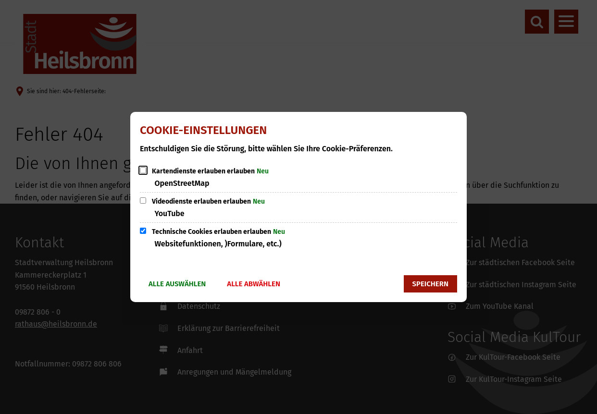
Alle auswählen (177, 284)
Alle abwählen (253, 284)
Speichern (430, 284)
